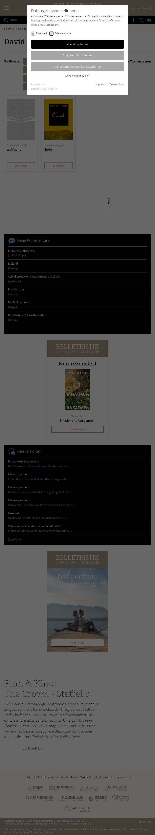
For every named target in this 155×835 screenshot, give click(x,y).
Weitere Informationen (77, 75)
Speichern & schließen (77, 55)
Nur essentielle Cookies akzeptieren (77, 66)
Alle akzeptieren (77, 44)
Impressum (101, 84)
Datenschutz (117, 84)
